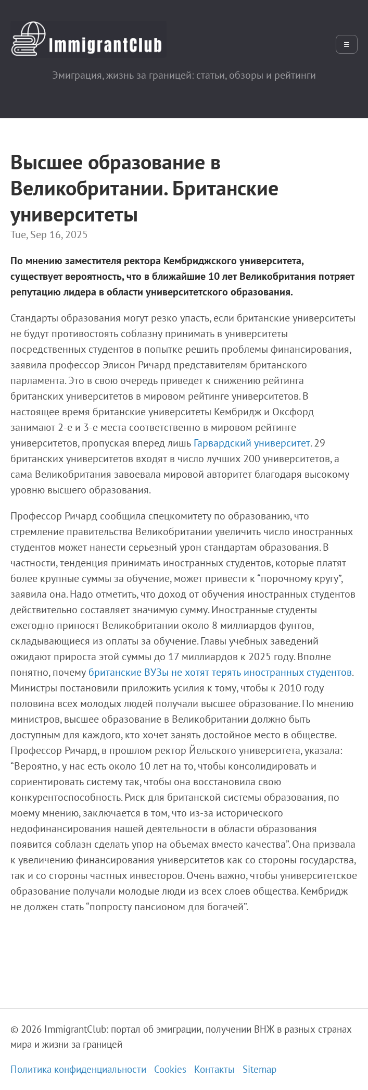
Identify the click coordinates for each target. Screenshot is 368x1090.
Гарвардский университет (252, 443)
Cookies (170, 1069)
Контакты (214, 1069)
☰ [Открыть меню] (347, 44)
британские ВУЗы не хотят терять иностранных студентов (220, 672)
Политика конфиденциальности (78, 1069)
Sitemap (259, 1069)
